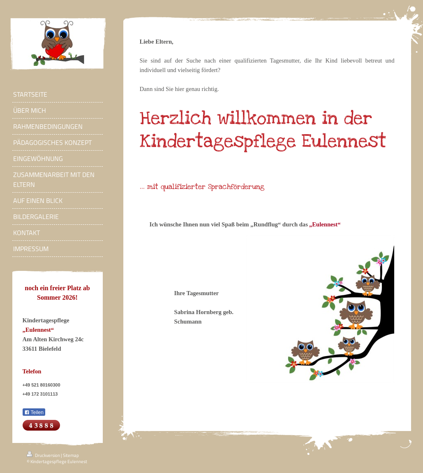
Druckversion (44, 455)
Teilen (34, 412)
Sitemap (71, 455)
